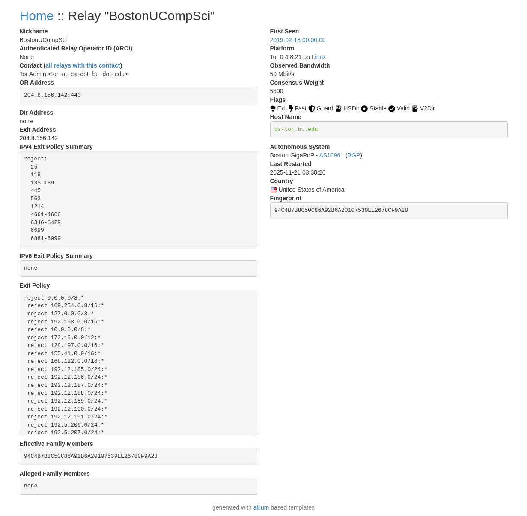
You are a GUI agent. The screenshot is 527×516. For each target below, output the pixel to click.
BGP (354, 155)
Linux (319, 56)
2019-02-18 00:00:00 (298, 39)
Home (37, 16)
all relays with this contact (82, 65)
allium (261, 507)
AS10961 (331, 155)
